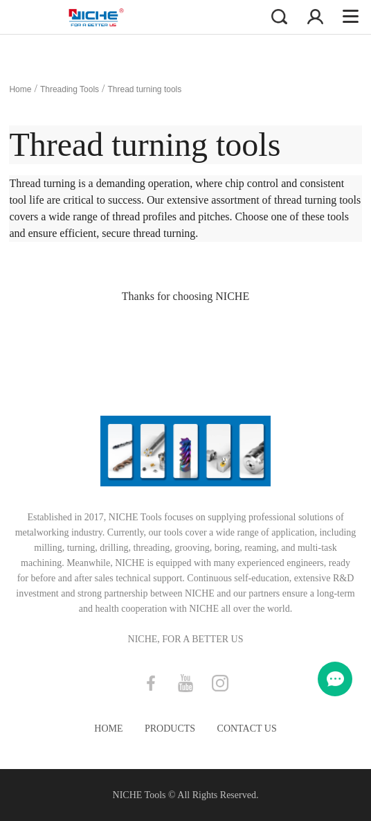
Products (170, 728)
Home (20, 89)
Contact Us (247, 728)
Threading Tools (69, 89)
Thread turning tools (145, 89)
